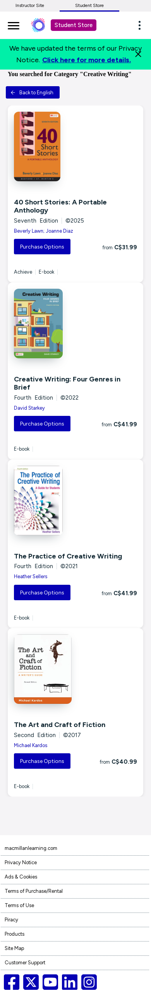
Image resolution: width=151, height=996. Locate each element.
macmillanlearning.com (31, 848)
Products (14, 934)
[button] (141, 25)
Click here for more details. (86, 60)
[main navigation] (13, 24)
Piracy (11, 920)
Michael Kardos (30, 745)
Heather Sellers (30, 576)
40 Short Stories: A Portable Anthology (60, 206)
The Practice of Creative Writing (68, 556)
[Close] (138, 54)
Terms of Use (19, 905)
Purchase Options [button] (42, 246)
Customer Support (25, 962)
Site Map (14, 948)
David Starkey (29, 408)
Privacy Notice (21, 862)
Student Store (89, 5)
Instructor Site (29, 5)
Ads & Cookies (21, 877)
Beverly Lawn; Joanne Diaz (43, 231)
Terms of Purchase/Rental (34, 891)
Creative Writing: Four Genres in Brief (67, 383)
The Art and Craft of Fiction (59, 724)
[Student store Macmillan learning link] (44, 25)
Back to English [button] (31, 92)
